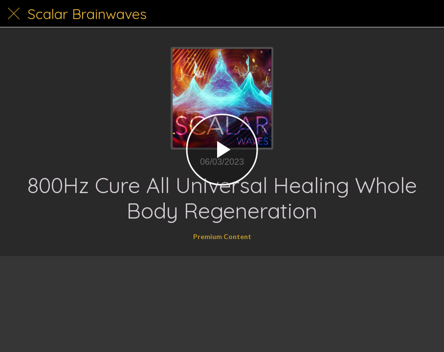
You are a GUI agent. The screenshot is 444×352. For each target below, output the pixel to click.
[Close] (14, 14)
